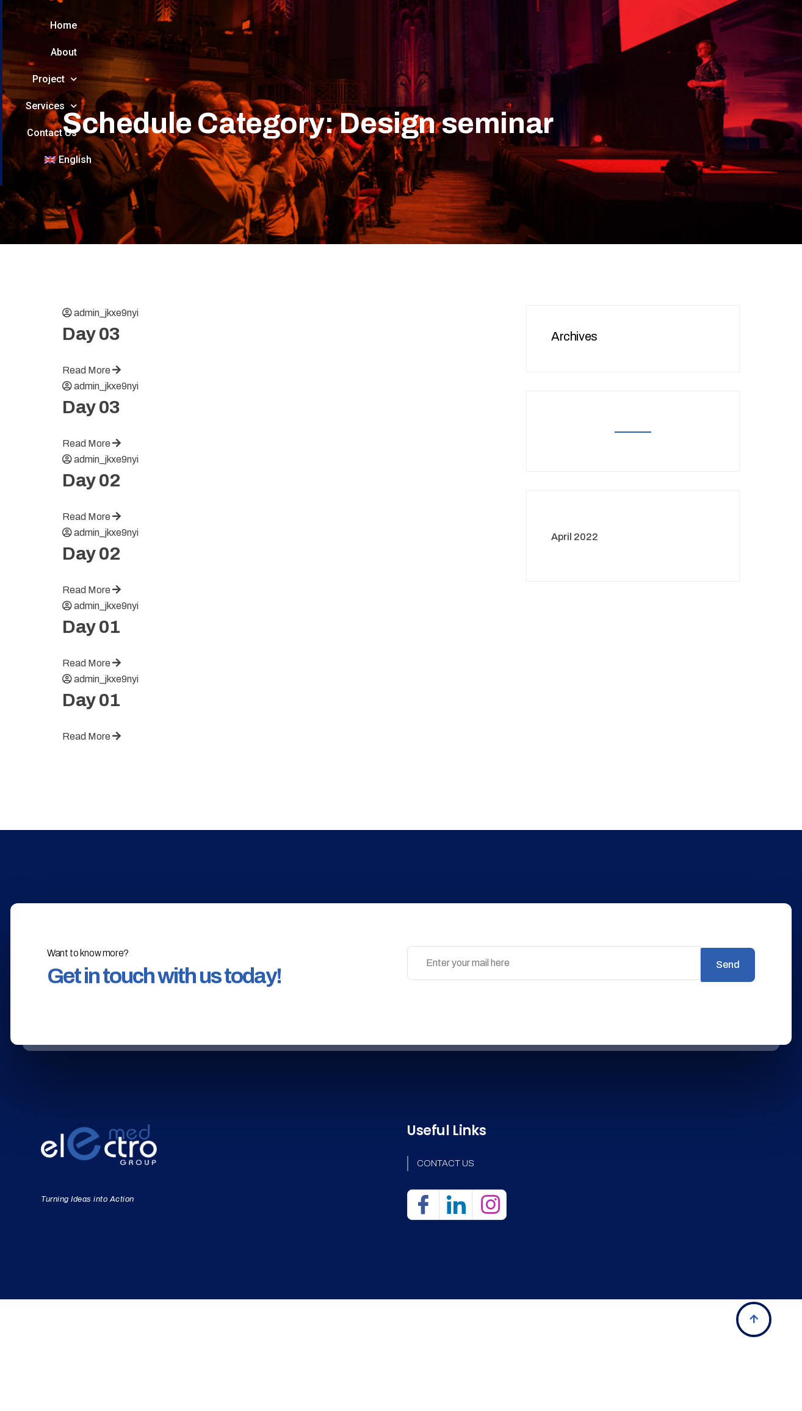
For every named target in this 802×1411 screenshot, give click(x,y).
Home (214, 36)
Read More (91, 444)
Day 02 (91, 554)
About (279, 36)
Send (728, 1036)
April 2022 (574, 610)
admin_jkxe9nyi (106, 386)
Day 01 (91, 700)
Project (352, 36)
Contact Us (526, 36)
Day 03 (91, 407)
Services (437, 36)
